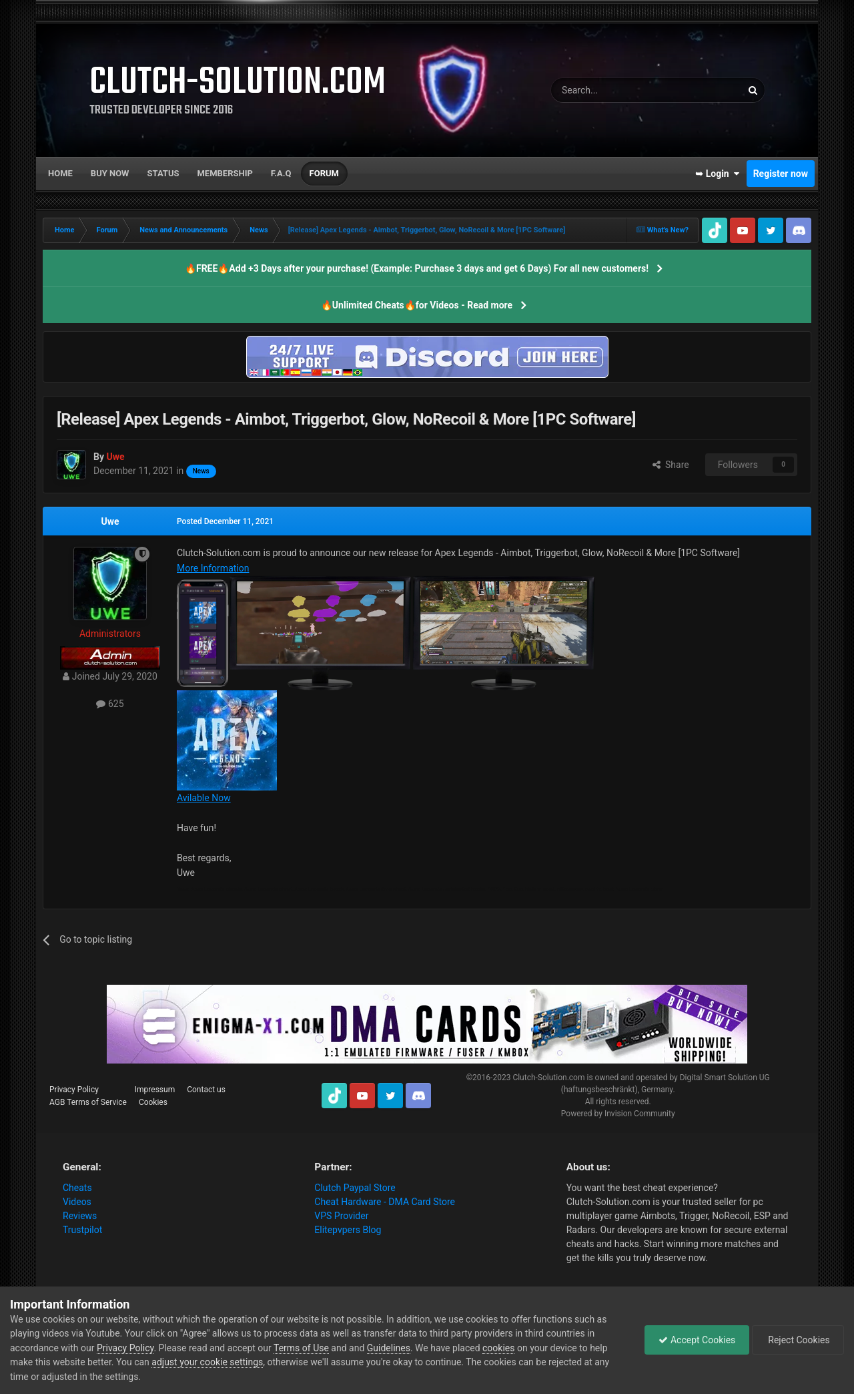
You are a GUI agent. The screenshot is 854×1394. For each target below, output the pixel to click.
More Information (213, 568)
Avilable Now (204, 797)
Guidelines (388, 1348)
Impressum (155, 1089)
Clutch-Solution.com (548, 1077)
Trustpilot (82, 1229)
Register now (780, 173)
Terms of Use (301, 1348)
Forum (324, 173)
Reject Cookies (798, 1340)
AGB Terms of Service (88, 1102)
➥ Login (717, 173)
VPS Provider (341, 1215)
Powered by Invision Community (618, 1113)
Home (60, 173)
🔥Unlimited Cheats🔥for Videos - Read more (416, 305)
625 (109, 703)
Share (671, 464)
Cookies (153, 1102)
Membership (224, 173)
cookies (498, 1348)
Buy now (110, 173)
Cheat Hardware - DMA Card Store (384, 1201)
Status (163, 173)
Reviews (80, 1215)
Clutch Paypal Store (354, 1187)
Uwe (110, 521)
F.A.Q (281, 173)
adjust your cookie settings (207, 1362)
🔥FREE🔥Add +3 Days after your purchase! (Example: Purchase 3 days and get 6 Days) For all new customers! (417, 268)
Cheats (77, 1187)
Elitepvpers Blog (347, 1229)
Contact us (206, 1089)
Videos (77, 1201)
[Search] (614, 90)
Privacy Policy (74, 1089)
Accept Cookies (697, 1340)
